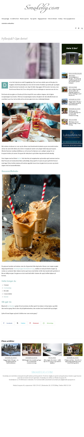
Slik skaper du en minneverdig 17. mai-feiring (75, 123)
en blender (11, 306)
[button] (82, 28)
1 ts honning (7, 288)
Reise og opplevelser (75, 73)
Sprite (19, 158)
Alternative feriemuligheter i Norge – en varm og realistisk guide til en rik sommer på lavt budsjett (75, 79)
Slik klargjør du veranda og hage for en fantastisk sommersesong (75, 113)
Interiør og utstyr (74, 99)
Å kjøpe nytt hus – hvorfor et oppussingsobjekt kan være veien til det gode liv (73, 361)
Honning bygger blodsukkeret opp (24, 268)
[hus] (72, 66)
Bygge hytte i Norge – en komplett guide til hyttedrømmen (75, 103)
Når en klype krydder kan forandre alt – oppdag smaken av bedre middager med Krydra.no (75, 92)
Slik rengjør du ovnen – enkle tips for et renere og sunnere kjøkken (52, 361)
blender (6, 297)
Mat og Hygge (73, 87)
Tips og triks (52, 357)
